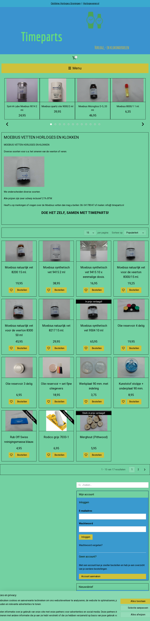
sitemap (83, 616)
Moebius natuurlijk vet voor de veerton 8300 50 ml (19, 330)
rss (89, 616)
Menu (75, 68)
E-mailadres (85, 510)
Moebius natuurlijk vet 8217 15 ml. (56, 328)
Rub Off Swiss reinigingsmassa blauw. (19, 439)
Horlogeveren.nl (91, 3)
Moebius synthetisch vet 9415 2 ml (56, 270)
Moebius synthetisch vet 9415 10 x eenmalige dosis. (93, 272)
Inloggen (85, 537)
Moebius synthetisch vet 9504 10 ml (93, 328)
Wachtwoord (86, 523)
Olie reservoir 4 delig (131, 325)
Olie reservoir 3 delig (19, 383)
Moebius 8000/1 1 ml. (128, 106)
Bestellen (22, 290)
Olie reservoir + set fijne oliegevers (56, 386)
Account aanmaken (90, 576)
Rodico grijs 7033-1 (56, 437)
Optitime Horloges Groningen (66, 3)
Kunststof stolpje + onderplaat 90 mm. (131, 386)
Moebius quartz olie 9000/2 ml (57, 106)
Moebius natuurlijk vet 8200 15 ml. (19, 270)
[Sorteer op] (135, 232)
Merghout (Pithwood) (94, 437)
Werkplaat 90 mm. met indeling (93, 386)
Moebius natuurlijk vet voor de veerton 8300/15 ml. (131, 272)
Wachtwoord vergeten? (91, 545)
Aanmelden (87, 603)
